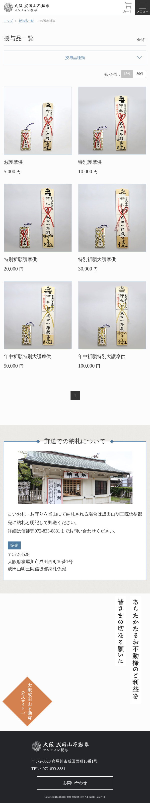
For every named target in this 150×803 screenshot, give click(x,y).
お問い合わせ (75, 783)
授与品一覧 (26, 21)
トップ (8, 21)
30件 (140, 74)
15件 (127, 74)
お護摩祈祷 (47, 21)
